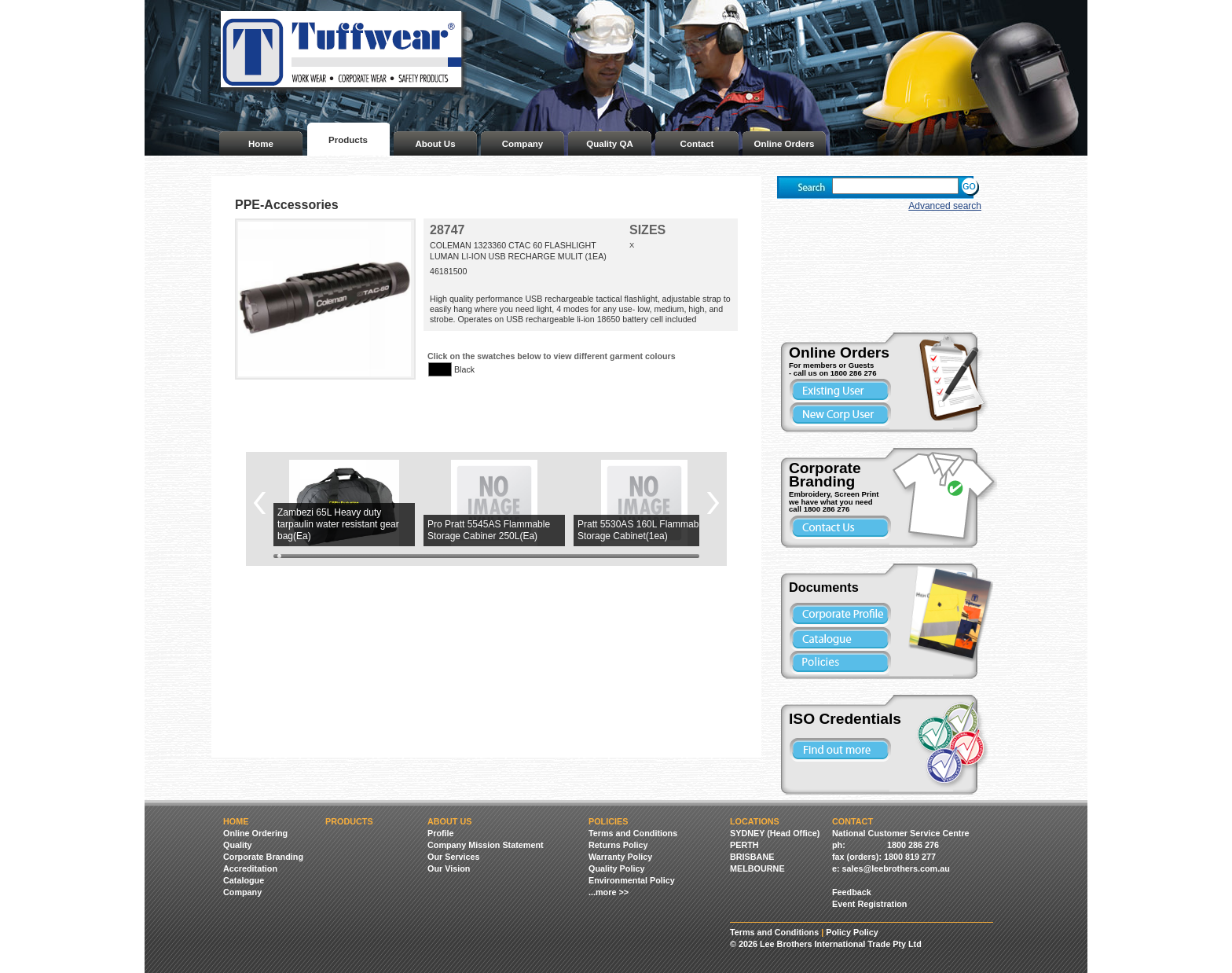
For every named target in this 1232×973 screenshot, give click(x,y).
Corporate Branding (263, 856)
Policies (608, 821)
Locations (754, 821)
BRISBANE (752, 856)
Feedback (851, 892)
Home (260, 144)
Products (348, 140)
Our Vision (448, 868)
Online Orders (784, 144)
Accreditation (250, 868)
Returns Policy (618, 845)
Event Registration (869, 904)
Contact (697, 144)
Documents (824, 587)
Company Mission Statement (485, 845)
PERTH (744, 845)
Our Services (453, 856)
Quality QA (609, 144)
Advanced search (944, 205)
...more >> (608, 892)
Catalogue (243, 880)
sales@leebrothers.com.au (896, 868)
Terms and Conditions (632, 833)
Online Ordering (255, 833)
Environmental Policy (631, 880)
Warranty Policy (620, 856)
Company (522, 144)
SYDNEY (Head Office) (775, 833)
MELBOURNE (757, 868)
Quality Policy (616, 868)
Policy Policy (852, 932)
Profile (440, 833)
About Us (435, 144)
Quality (237, 845)
